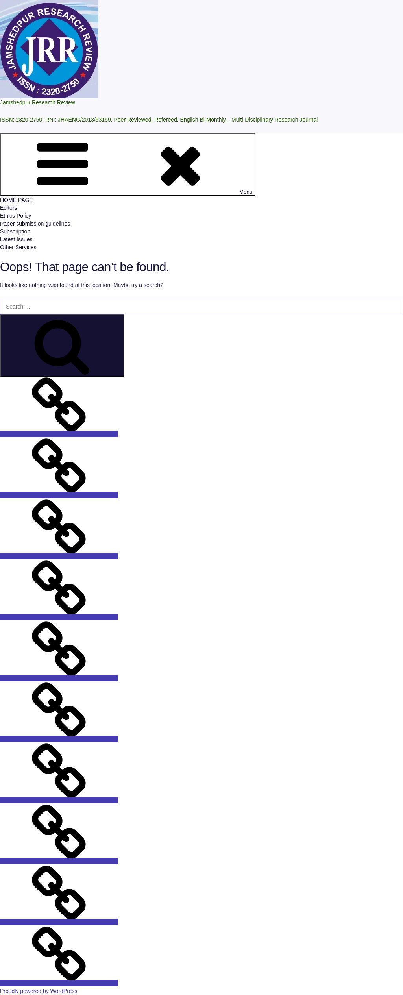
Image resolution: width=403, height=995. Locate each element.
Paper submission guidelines (35, 223)
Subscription (15, 231)
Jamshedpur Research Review (37, 102)
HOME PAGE (16, 200)
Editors (8, 208)
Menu (127, 165)
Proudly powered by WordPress (39, 991)
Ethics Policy (15, 216)
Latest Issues (16, 239)
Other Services (18, 247)
